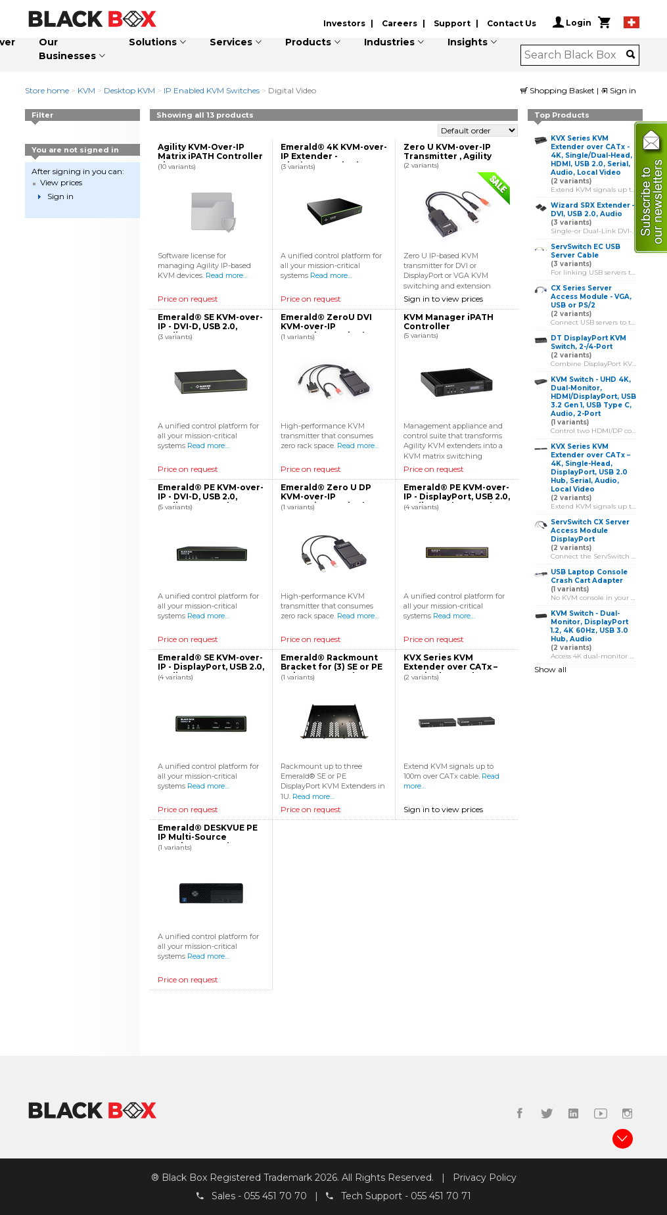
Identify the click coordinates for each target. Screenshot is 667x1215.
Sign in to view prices (443, 299)
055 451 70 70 (275, 1196)
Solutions (153, 42)
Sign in (618, 90)
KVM (86, 90)
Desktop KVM (129, 90)
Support (452, 23)
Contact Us (511, 23)
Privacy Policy (485, 1177)
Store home (47, 90)
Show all (550, 669)
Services (231, 42)
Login (572, 22)
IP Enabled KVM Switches (212, 90)
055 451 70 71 (441, 1196)
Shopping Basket (558, 90)
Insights (468, 42)
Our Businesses (67, 49)
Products (308, 42)
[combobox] (575, 55)
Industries (389, 42)
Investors (344, 23)
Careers (399, 23)
